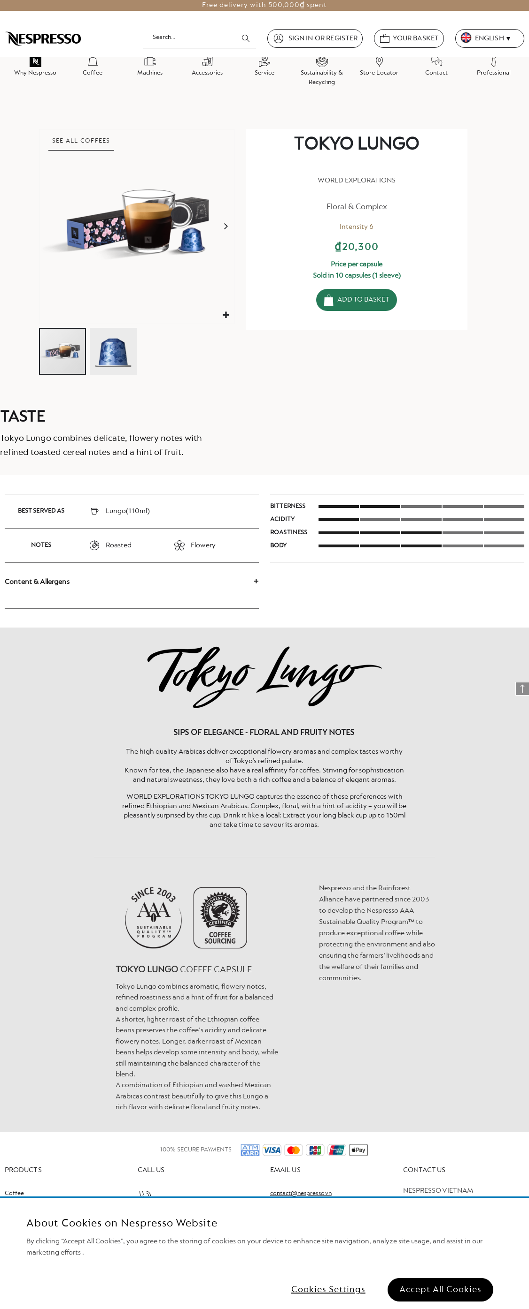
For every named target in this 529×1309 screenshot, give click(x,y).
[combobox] (199, 38)
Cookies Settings (328, 1289)
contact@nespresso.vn (301, 1193)
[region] (264, 1253)
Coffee (14, 1193)
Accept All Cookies (440, 1289)
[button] (226, 315)
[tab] (132, 582)
